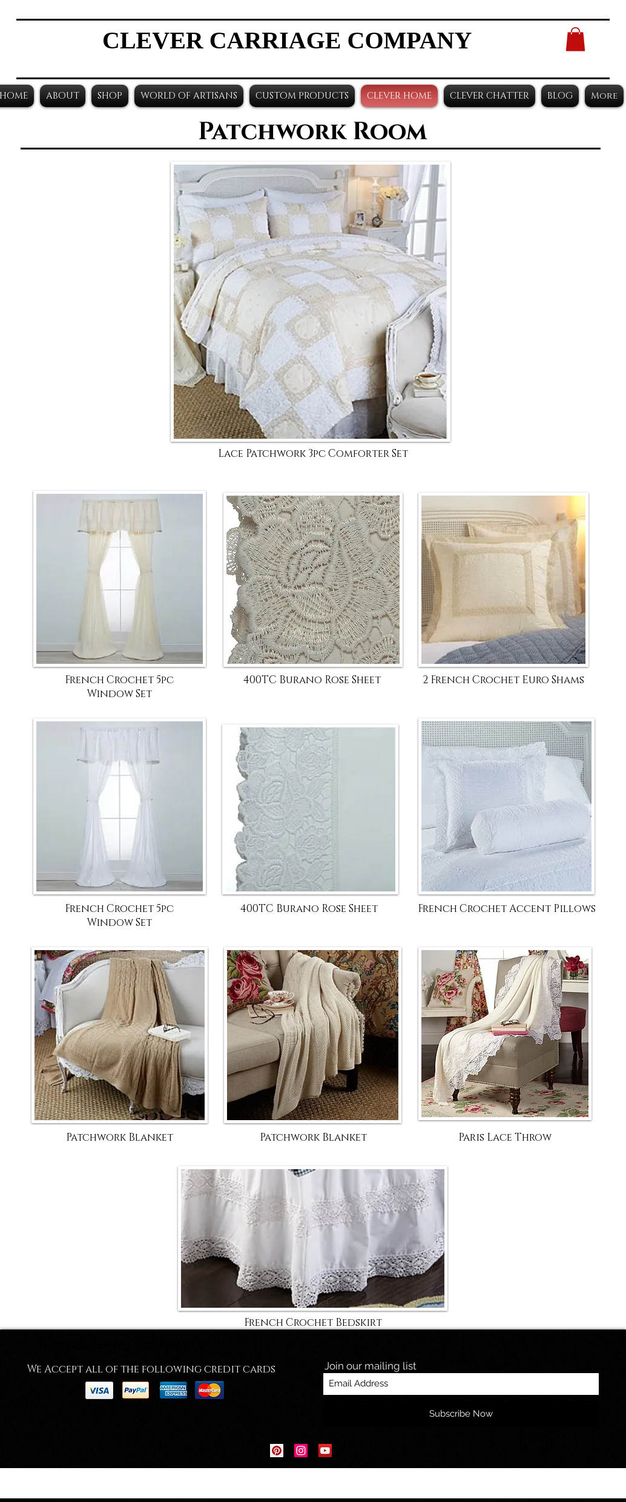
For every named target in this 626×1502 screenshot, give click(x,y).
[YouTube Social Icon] (325, 1450)
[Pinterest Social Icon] (276, 1450)
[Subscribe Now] (461, 1414)
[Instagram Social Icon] (301, 1450)
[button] (575, 39)
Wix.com (388, 1483)
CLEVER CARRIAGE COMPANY (287, 40)
